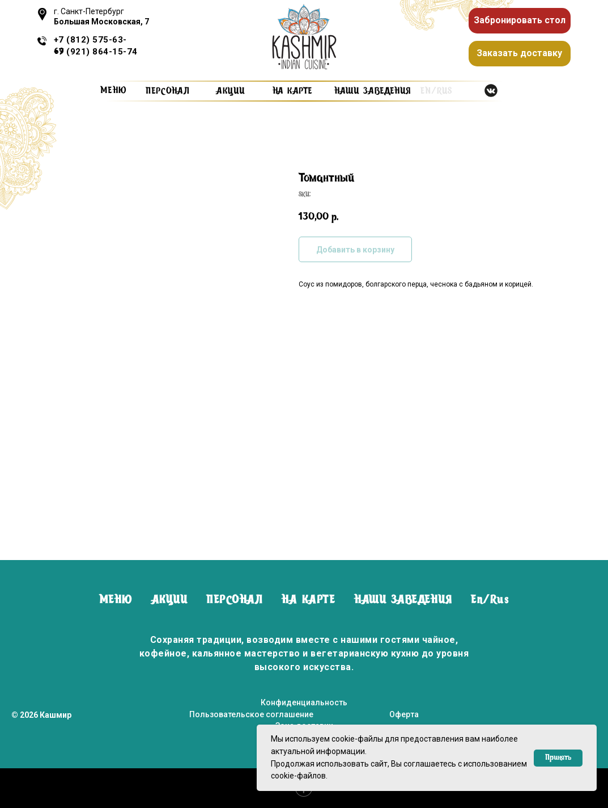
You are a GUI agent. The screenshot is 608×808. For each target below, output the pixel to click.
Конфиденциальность (304, 702)
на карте (292, 91)
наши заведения (372, 91)
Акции (230, 91)
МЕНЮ (116, 600)
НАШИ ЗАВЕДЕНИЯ (403, 600)
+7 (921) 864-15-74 (96, 52)
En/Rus (490, 600)
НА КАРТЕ (308, 600)
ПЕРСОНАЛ (234, 600)
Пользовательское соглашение (251, 714)
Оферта (404, 714)
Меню (113, 90)
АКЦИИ (170, 600)
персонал (168, 91)
